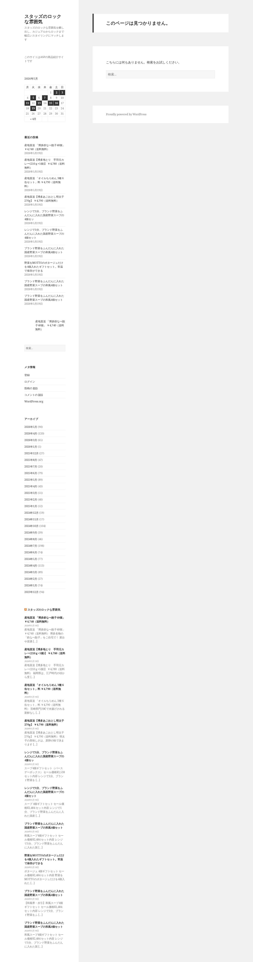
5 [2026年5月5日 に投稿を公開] (33, 98)
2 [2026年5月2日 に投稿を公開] (56, 92)
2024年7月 (30, 546)
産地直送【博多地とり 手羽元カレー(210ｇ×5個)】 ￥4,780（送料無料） (44, 163)
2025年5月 (30, 479)
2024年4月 (30, 565)
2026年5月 (30, 427)
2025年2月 (30, 499)
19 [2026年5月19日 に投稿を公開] (33, 108)
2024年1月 (30, 585)
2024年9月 (30, 532)
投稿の (31, 388)
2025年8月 (30, 460)
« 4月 (33, 119)
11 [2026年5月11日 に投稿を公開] (27, 103)
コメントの (33, 395)
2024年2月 (30, 579)
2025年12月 (31, 453)
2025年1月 (30, 506)
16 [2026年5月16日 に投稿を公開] (56, 103)
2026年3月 (30, 440)
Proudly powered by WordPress (126, 114)
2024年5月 (30, 559)
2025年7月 (30, 466)
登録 (27, 375)
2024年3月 (30, 572)
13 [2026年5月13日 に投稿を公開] (39, 103)
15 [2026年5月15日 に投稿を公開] (50, 103)
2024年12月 (31, 513)
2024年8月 (30, 539)
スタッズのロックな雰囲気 (42, 19)
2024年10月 (31, 526)
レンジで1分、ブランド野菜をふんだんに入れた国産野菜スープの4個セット (44, 233)
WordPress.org (33, 401)
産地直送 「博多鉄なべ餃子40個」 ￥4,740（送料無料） (50, 325)
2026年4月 (30, 433)
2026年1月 (30, 446)
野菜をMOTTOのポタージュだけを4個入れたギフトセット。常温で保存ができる (43, 266)
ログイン (29, 381)
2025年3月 (30, 493)
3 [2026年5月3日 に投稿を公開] (62, 92)
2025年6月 (30, 473)
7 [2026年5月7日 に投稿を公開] (45, 98)
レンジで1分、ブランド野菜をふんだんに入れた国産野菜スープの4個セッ (44, 215)
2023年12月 (31, 592)
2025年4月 (30, 486)
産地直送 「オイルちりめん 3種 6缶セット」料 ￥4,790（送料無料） (44, 182)
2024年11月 (31, 519)
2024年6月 (30, 552)
